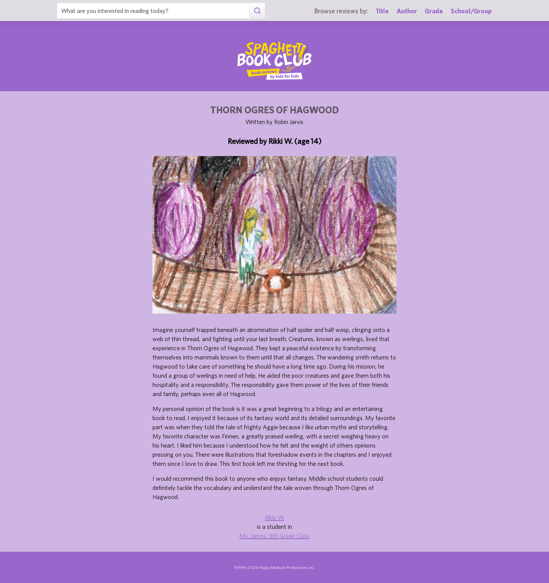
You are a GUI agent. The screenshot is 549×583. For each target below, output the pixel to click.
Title (382, 11)
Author (406, 11)
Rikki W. (274, 517)
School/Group (471, 11)
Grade (434, 11)
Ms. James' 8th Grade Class (274, 535)
